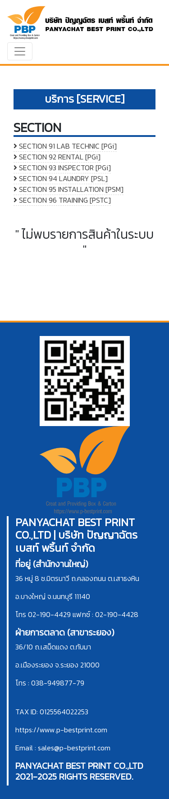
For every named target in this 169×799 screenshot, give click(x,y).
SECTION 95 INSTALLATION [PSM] (68, 189)
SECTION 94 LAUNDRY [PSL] (61, 178)
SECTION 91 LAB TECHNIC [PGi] (65, 146)
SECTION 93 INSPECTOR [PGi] (62, 167)
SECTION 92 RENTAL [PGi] (57, 156)
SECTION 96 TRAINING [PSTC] (62, 200)
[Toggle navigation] (19, 51)
